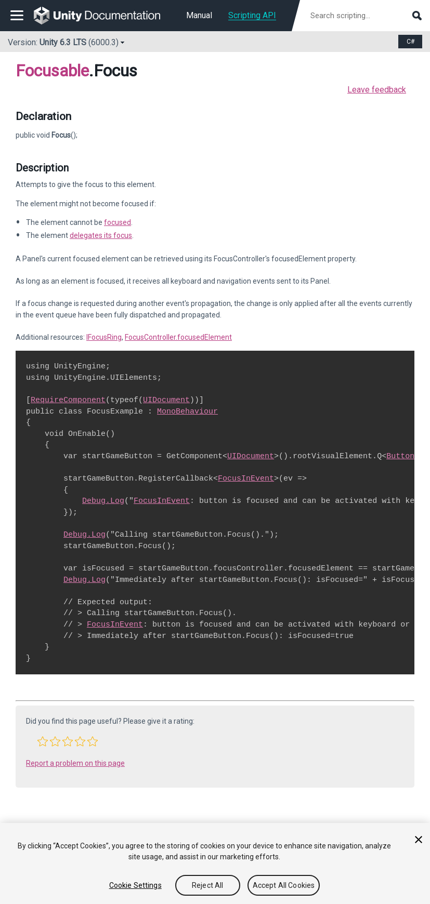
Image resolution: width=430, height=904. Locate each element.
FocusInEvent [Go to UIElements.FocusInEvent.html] (246, 478)
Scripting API (252, 15)
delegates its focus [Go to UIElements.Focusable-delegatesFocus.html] (101, 235)
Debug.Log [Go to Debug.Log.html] (103, 501)
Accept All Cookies (284, 885)
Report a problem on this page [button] (75, 763)
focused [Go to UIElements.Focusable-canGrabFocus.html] (117, 222)
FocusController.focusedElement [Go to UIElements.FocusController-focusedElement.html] (178, 337)
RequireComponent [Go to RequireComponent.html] (68, 400)
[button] (42, 741)
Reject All (207, 885)
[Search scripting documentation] (365, 15)
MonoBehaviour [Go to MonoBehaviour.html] (187, 411)
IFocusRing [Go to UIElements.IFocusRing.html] (104, 337)
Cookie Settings (135, 885)
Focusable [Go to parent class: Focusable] (52, 71)
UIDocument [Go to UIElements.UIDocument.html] (166, 400)
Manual (199, 15)
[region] (215, 863)
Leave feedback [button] (376, 90)
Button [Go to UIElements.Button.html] (400, 456)
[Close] (418, 839)
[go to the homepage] (104, 15)
